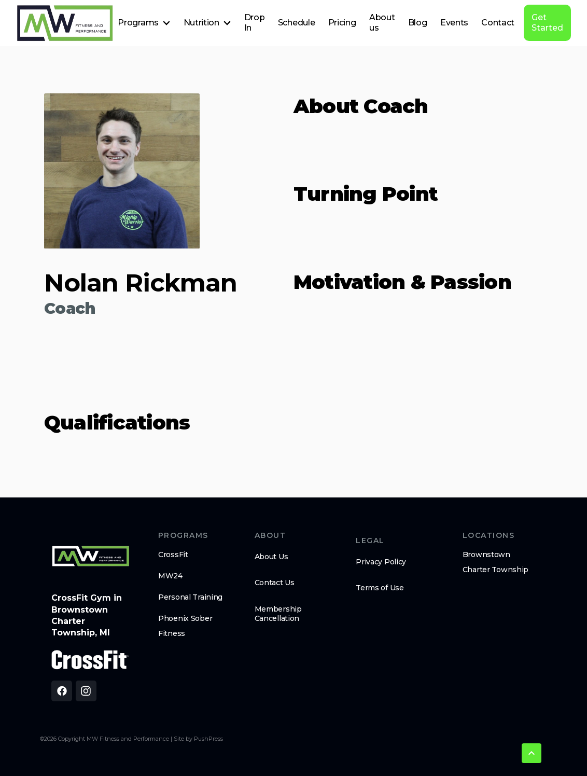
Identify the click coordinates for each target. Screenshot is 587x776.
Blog (417, 22)
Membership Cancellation (278, 613)
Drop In (254, 22)
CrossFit (173, 554)
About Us (271, 556)
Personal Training (190, 597)
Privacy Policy (381, 561)
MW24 (170, 575)
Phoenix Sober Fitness (185, 626)
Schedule (296, 22)
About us (382, 22)
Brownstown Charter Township (496, 562)
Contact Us (275, 582)
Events (454, 22)
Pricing (342, 22)
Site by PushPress (198, 738)
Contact (497, 22)
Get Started (547, 22)
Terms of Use (380, 587)
